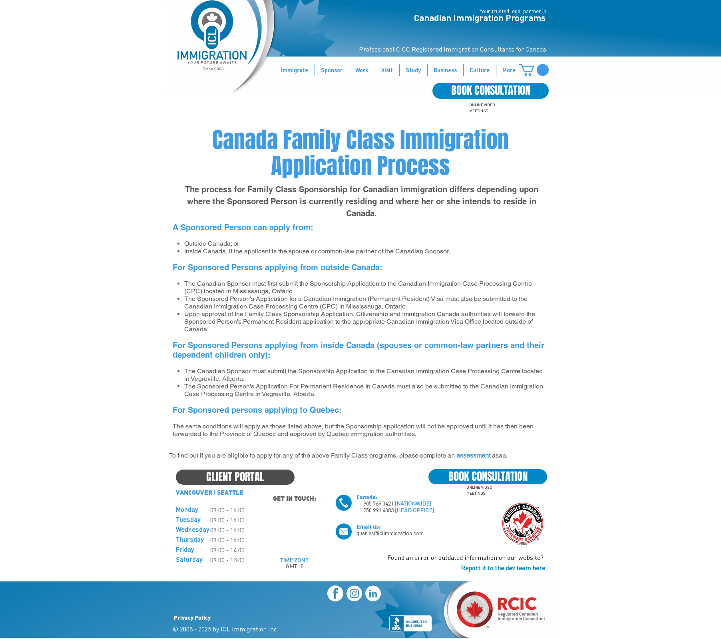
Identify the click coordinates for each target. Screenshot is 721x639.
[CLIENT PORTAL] (235, 477)
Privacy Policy (192, 617)
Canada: (367, 496)
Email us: (369, 526)
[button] (534, 70)
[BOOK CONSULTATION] (490, 91)
